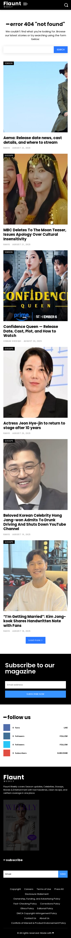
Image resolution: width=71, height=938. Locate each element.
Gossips (9, 155)
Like (66, 727)
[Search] (61, 49)
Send (63, 874)
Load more (35, 640)
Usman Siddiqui (12, 341)
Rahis (6, 148)
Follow (64, 736)
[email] (35, 685)
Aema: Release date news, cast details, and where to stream (32, 140)
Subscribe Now (35, 694)
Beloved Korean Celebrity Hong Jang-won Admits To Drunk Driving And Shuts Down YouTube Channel (34, 522)
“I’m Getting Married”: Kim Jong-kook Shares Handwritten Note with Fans (34, 621)
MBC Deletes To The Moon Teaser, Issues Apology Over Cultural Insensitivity (34, 234)
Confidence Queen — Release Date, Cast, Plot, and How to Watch (30, 331)
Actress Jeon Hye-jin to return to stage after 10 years (34, 425)
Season (9, 63)
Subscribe (62, 753)
